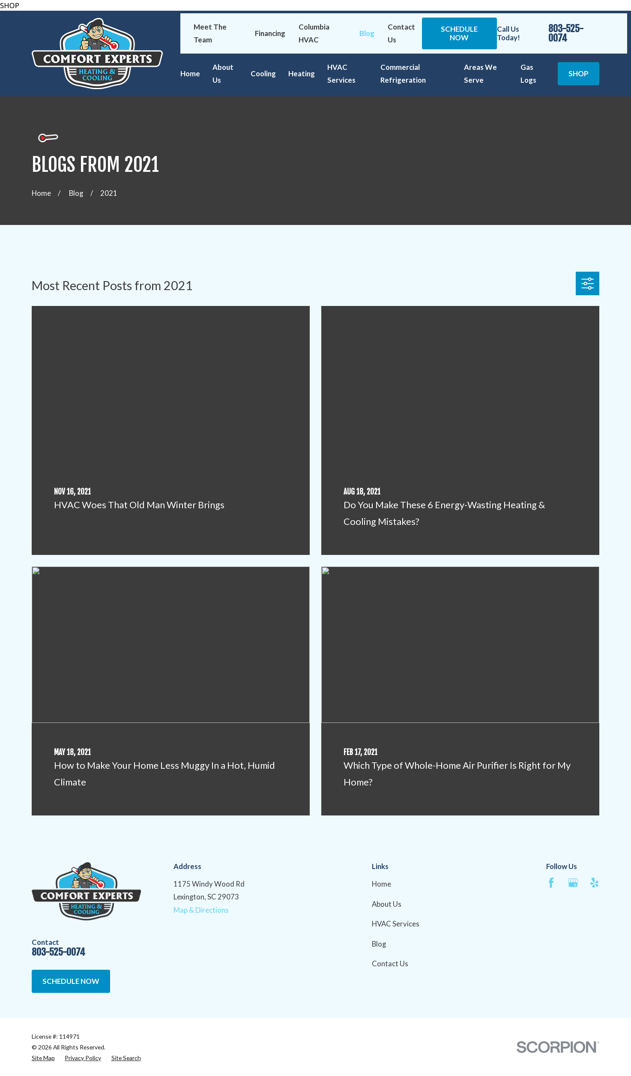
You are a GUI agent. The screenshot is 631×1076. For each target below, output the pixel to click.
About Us (386, 903)
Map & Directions (201, 909)
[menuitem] (43, 1057)
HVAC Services (395, 923)
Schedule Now (459, 33)
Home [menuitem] (190, 73)
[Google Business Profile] (573, 882)
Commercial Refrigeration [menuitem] (403, 73)
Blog (366, 33)
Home (381, 883)
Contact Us (390, 963)
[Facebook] (551, 882)
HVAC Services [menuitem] (341, 73)
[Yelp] (594, 882)
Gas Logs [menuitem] (528, 73)
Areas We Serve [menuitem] (480, 73)
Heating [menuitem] (301, 73)
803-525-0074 (565, 33)
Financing (270, 33)
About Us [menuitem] (222, 73)
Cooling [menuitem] (263, 73)
